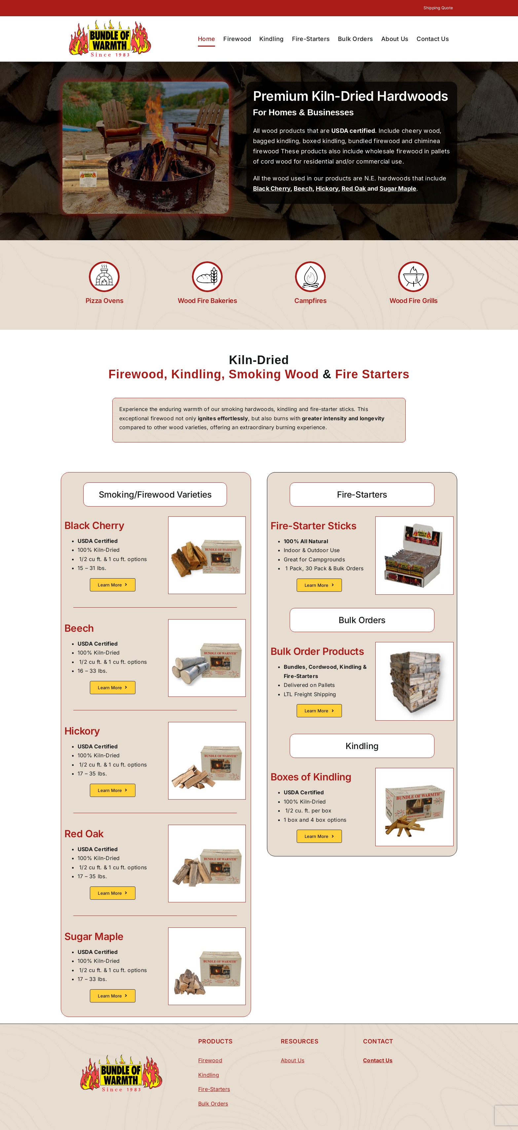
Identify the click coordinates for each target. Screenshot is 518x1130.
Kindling (208, 1075)
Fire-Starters (214, 1089)
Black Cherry (272, 188)
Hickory (327, 188)
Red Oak (354, 188)
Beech (303, 188)
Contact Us (377, 1060)
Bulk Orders (213, 1103)
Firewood (210, 1060)
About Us (293, 1060)
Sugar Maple (398, 188)
